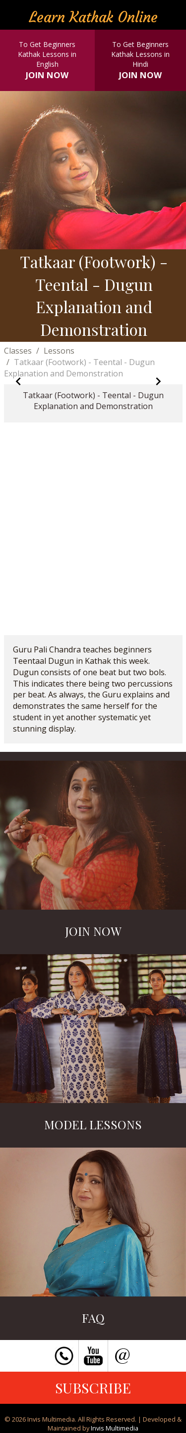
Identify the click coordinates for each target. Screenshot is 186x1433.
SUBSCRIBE (93, 1387)
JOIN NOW (47, 75)
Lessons (59, 350)
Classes (18, 350)
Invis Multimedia (114, 1428)
